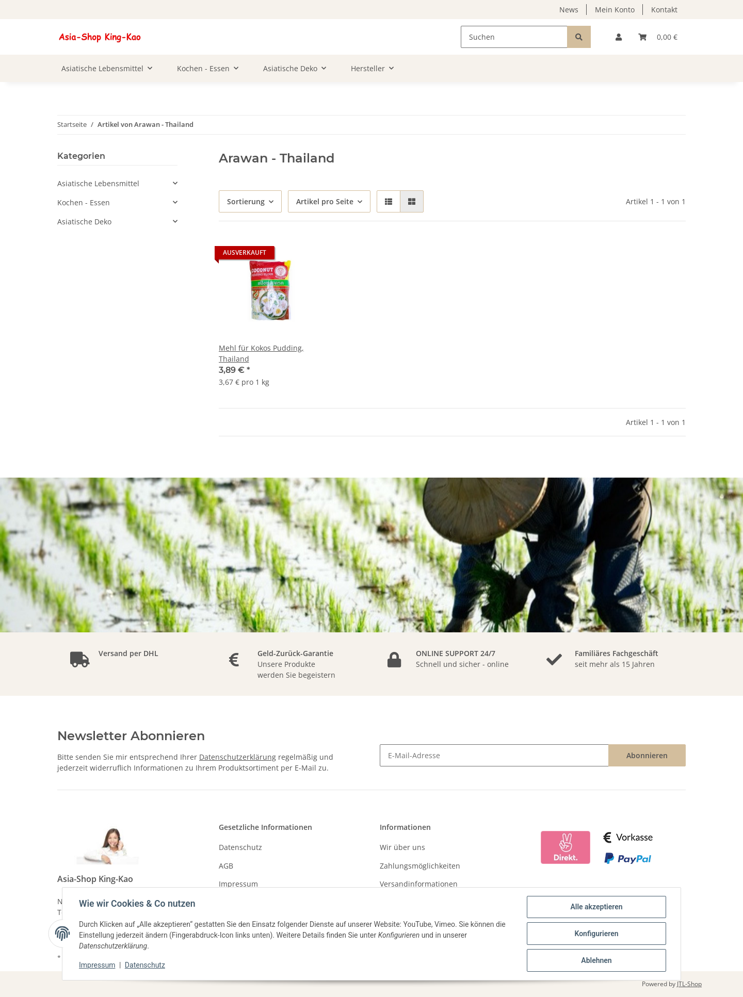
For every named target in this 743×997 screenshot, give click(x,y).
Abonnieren (647, 755)
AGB (226, 866)
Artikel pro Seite (324, 201)
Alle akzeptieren (596, 907)
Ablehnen (596, 960)
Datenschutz (240, 847)
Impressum (238, 884)
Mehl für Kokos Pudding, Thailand (261, 353)
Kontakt (664, 9)
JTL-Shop (689, 983)
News (568, 9)
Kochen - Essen (83, 202)
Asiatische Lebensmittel (98, 183)
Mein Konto (615, 9)
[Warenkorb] (658, 37)
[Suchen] (514, 37)
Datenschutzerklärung (237, 757)
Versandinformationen (419, 884)
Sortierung (246, 201)
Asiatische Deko (84, 221)
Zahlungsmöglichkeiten (420, 866)
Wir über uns (402, 847)
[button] (618, 37)
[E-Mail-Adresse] (494, 755)
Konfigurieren (596, 933)
